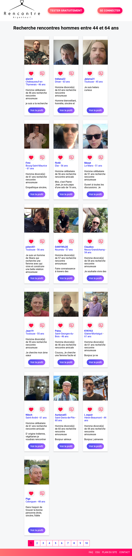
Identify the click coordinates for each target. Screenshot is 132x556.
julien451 (30, 246)
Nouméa (59, 249)
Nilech (29, 414)
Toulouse (89, 81)
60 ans (58, 420)
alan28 (29, 79)
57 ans (69, 249)
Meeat (87, 162)
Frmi (28, 162)
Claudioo (89, 246)
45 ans (99, 81)
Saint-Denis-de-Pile (65, 417)
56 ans (64, 165)
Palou (58, 330)
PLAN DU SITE (109, 552)
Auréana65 (60, 414)
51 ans (98, 165)
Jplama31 (89, 79)
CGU (97, 552)
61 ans (30, 168)
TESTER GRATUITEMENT (66, 10)
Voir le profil (36, 110)
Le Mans (88, 165)
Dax (57, 165)
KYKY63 (88, 330)
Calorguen (31, 501)
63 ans (66, 81)
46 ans (41, 84)
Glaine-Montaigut (93, 333)
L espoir (88, 414)
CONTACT (124, 552)
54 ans (87, 252)
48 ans (41, 501)
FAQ (91, 552)
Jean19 (30, 330)
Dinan (58, 81)
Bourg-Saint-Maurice (36, 165)
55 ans (40, 333)
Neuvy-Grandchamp (94, 249)
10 (86, 543)
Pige (28, 498)
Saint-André (32, 417)
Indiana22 (60, 79)
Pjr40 (58, 162)
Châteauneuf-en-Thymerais (34, 83)
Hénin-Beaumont (93, 417)
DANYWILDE (61, 246)
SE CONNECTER (110, 10)
